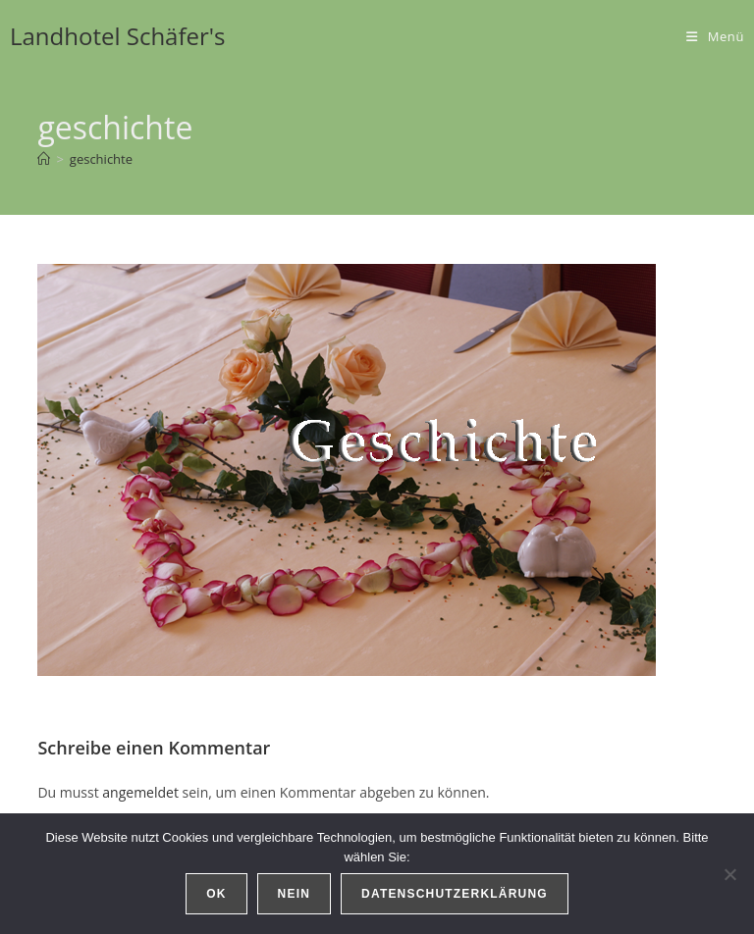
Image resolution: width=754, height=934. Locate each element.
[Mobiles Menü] (715, 36)
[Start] (43, 159)
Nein (294, 894)
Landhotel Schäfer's (118, 36)
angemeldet (140, 792)
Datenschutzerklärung (454, 894)
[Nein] (729, 874)
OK (216, 894)
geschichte (101, 159)
